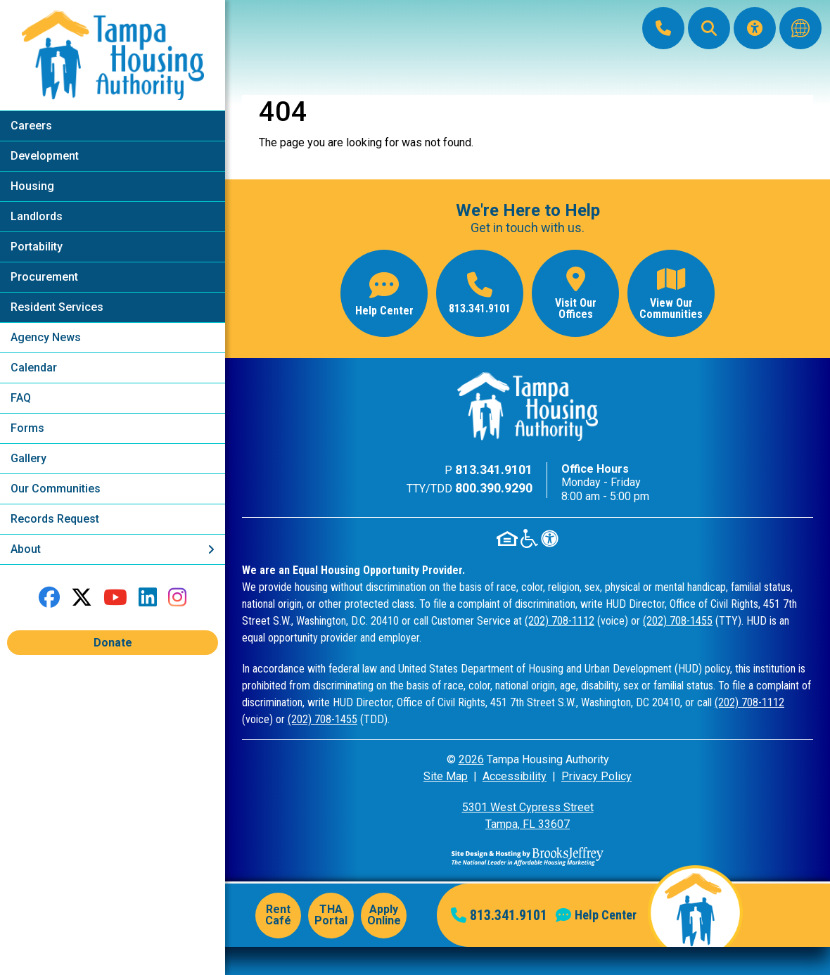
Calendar (34, 367)
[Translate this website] (800, 28)
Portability (37, 246)
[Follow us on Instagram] (177, 597)
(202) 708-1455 (678, 620)
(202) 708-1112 (559, 620)
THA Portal (330, 915)
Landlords (37, 216)
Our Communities (56, 488)
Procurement (44, 276)
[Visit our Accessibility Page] (755, 28)
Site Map (445, 776)
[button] (709, 28)
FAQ (21, 397)
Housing (32, 186)
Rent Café (278, 915)
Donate (113, 642)
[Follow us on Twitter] (81, 597)
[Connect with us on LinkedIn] (148, 597)
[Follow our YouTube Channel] (115, 597)
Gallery (28, 458)
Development (45, 155)
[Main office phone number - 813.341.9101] (479, 293)
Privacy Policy (596, 776)
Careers (31, 125)
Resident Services (57, 307)
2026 (471, 759)
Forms (27, 428)
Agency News (46, 337)
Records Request (55, 518)
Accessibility (515, 776)
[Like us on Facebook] (49, 597)
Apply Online (384, 915)
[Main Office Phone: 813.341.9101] (663, 28)
